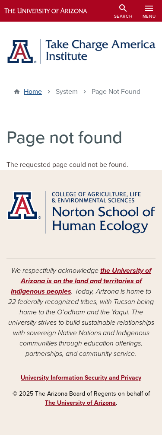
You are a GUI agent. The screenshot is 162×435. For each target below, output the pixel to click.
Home (33, 91)
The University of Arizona (80, 402)
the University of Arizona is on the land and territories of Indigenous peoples (81, 281)
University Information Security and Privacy (81, 377)
